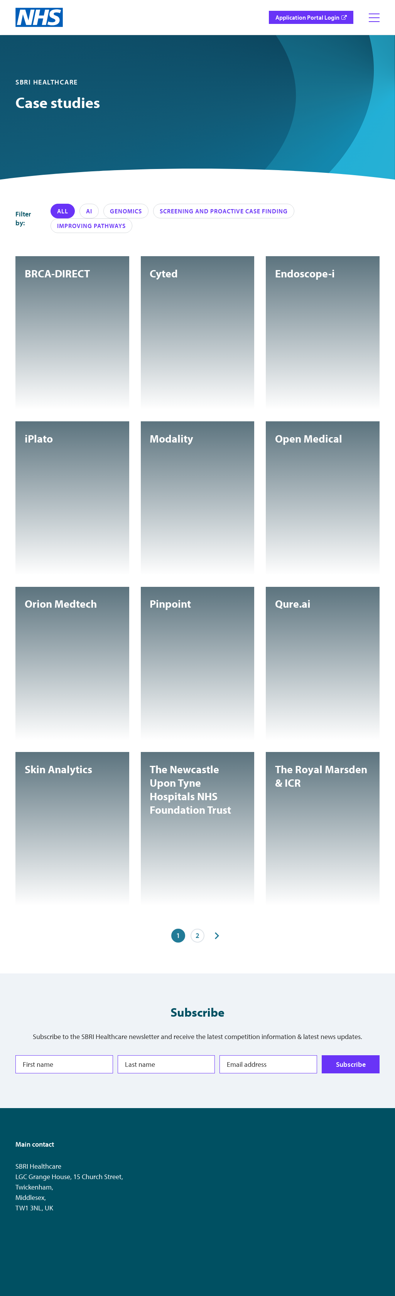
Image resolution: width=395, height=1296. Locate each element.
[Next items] (217, 936)
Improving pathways (91, 226)
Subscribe (351, 1064)
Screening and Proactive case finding (224, 211)
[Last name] (166, 1064)
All (62, 211)
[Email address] (268, 1064)
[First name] (64, 1064)
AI (89, 211)
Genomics (126, 211)
